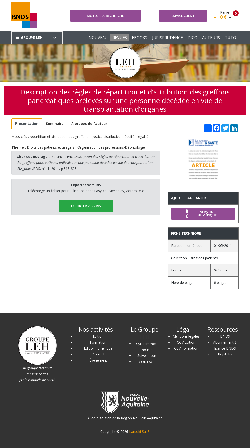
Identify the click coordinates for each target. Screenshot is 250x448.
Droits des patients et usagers (50, 147)
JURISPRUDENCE (167, 37)
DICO (192, 37)
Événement (98, 360)
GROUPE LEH (29, 37)
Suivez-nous (146, 355)
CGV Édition (186, 342)
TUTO (230, 37)
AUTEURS (211, 37)
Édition (98, 336)
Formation (98, 342)
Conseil (98, 354)
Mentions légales (186, 336)
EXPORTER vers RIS (86, 206)
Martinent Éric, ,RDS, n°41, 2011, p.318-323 (86, 162)
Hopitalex (225, 354)
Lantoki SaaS (139, 431)
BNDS (225, 336)
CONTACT (147, 361)
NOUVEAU (98, 37)
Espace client (183, 15)
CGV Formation (186, 348)
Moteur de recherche (105, 15)
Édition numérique (98, 348)
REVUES (120, 37)
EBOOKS (139, 37)
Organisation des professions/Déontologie (111, 147)
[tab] (26, 123)
